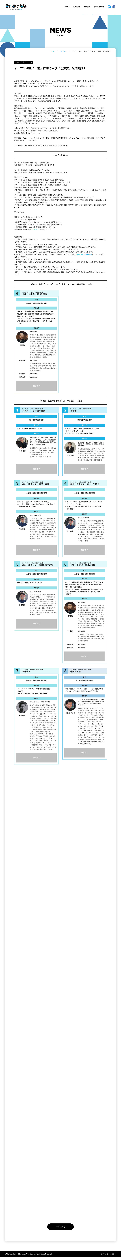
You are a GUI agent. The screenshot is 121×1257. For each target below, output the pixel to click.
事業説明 (87, 7)
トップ (67, 7)
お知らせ (76, 7)
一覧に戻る (60, 1227)
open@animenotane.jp (84, 254)
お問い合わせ (99, 7)
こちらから (35, 230)
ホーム (52, 51)
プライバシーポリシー (108, 1254)
